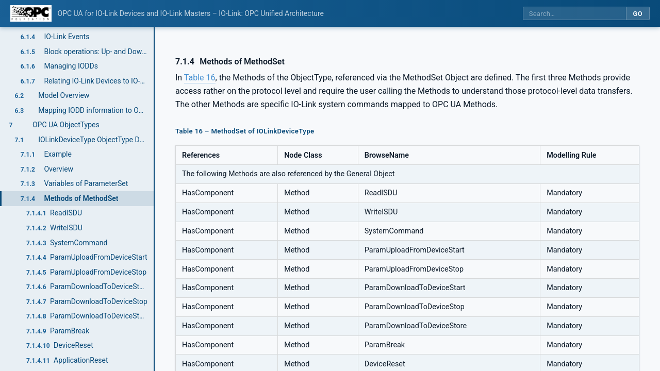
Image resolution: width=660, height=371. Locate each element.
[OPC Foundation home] (31, 13)
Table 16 (200, 77)
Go (637, 14)
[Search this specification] (574, 14)
